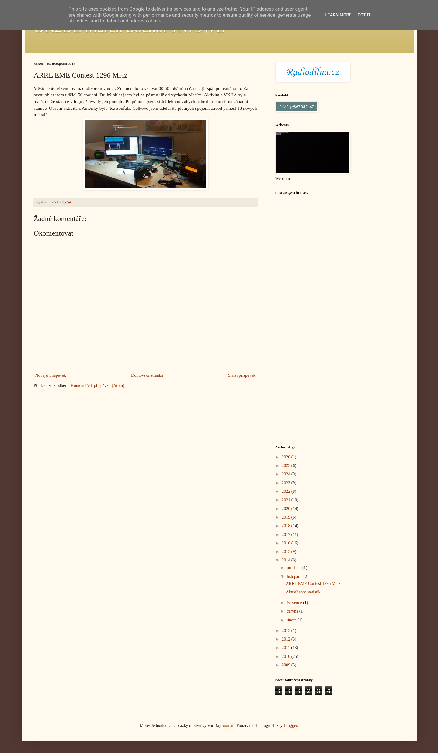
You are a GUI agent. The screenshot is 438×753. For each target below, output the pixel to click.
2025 (286, 465)
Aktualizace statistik (303, 592)
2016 (286, 543)
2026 (286, 457)
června (293, 611)
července (295, 602)
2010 (286, 656)
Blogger (290, 725)
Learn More (338, 14)
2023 (286, 483)
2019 (286, 517)
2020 (286, 508)
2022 (286, 491)
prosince (294, 567)
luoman (228, 725)
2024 (286, 474)
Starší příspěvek (241, 375)
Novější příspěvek (50, 375)
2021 (286, 500)
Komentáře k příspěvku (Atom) (97, 385)
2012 (286, 639)
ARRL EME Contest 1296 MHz (313, 583)
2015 (286, 551)
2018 (286, 525)
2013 (286, 630)
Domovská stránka (147, 375)
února (292, 620)
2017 (286, 534)
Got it (363, 14)
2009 (286, 665)
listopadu (295, 576)
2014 (286, 560)
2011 (286, 647)
